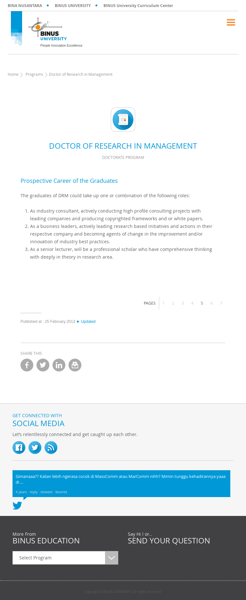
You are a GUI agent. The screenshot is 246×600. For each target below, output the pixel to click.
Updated (85, 321)
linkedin (59, 365)
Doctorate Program (123, 157)
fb (18, 447)
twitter (43, 365)
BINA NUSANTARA (25, 5)
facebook (26, 365)
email (75, 365)
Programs (34, 74)
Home (13, 74)
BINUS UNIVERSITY (73, 5)
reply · (35, 492)
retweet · (47, 492)
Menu (231, 22)
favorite (61, 492)
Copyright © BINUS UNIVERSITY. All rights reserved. (123, 592)
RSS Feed (51, 447)
